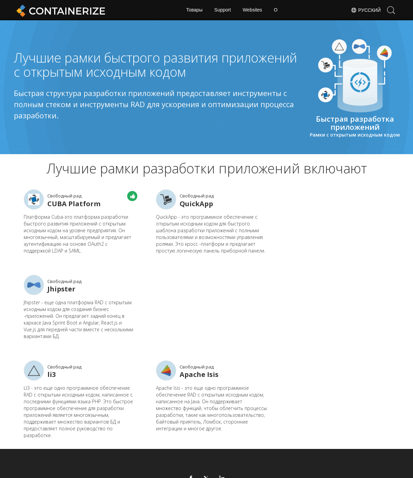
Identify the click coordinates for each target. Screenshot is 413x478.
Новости (222, 425)
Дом (133, 425)
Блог (134, 435)
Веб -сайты (183, 435)
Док (174, 425)
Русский (366, 10)
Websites (252, 10)
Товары (194, 10)
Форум (260, 425)
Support (222, 10)
